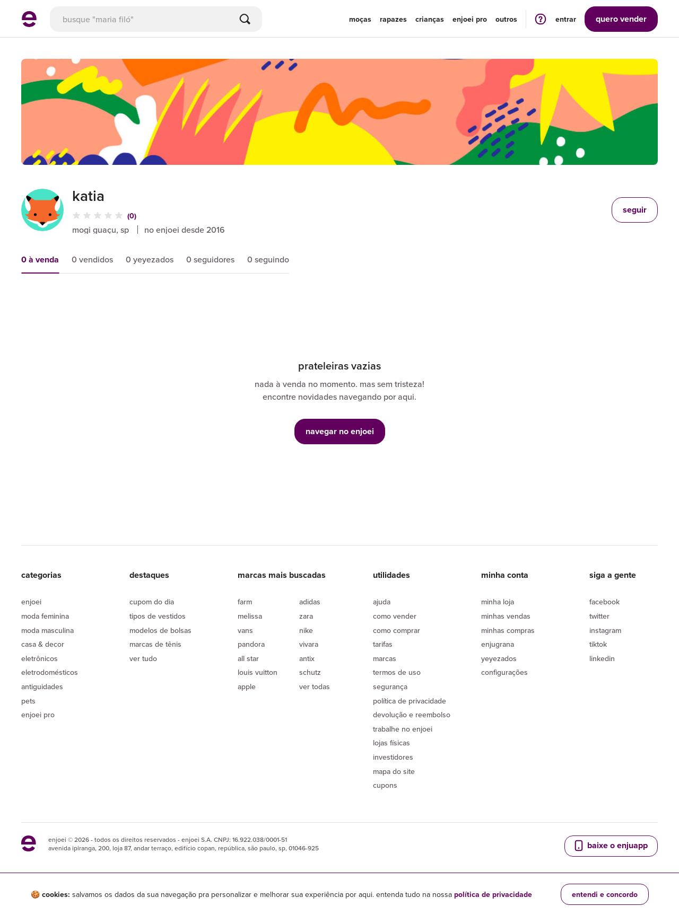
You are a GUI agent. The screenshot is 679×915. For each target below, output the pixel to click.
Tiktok (598, 644)
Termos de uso (397, 672)
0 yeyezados (149, 259)
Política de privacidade (409, 701)
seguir (635, 210)
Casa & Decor (42, 644)
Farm (245, 601)
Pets (28, 701)
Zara (306, 616)
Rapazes (393, 19)
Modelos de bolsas (160, 630)
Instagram (605, 630)
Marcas (384, 658)
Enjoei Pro (38, 714)
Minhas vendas (505, 616)
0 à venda (40, 259)
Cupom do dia (151, 601)
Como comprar (396, 630)
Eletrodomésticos (49, 672)
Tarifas (383, 644)
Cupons (385, 785)
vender (621, 19)
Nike (306, 630)
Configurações (504, 672)
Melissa (250, 616)
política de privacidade (493, 894)
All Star (248, 658)
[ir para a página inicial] (29, 24)
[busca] (156, 19)
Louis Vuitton (257, 672)
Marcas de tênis (155, 644)
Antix (307, 658)
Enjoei (31, 601)
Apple (247, 686)
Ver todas (314, 686)
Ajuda (381, 601)
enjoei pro (469, 19)
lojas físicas (391, 742)
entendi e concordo (605, 894)
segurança (390, 686)
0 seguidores (210, 259)
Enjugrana (497, 644)
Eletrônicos (39, 658)
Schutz (310, 672)
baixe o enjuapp (610, 845)
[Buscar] (245, 19)
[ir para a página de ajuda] (540, 19)
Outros (506, 19)
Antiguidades (42, 686)
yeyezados (499, 658)
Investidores (393, 757)
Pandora (251, 644)
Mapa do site (394, 771)
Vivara (308, 644)
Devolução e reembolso (411, 714)
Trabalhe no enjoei (402, 729)
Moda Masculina (47, 630)
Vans (245, 630)
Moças (360, 19)
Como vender (394, 616)
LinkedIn (602, 658)
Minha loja (497, 601)
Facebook (604, 601)
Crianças (429, 19)
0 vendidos (92, 259)
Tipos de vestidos (157, 616)
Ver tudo (143, 658)
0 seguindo (268, 259)
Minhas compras (508, 630)
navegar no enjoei (340, 431)
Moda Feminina (45, 616)
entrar (565, 19)
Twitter (599, 616)
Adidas (309, 601)
